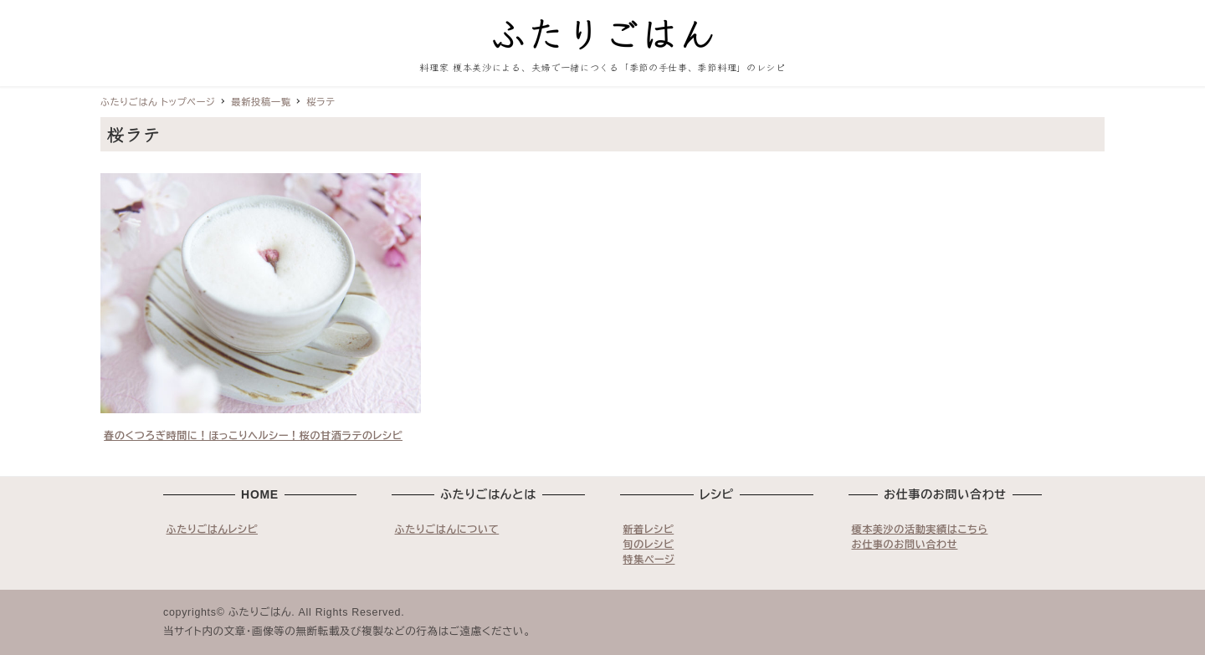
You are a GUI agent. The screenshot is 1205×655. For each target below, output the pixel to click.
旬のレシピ (648, 544)
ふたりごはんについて (447, 529)
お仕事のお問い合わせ (905, 544)
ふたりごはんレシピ (213, 529)
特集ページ (649, 559)
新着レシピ (648, 529)
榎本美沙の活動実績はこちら (920, 529)
